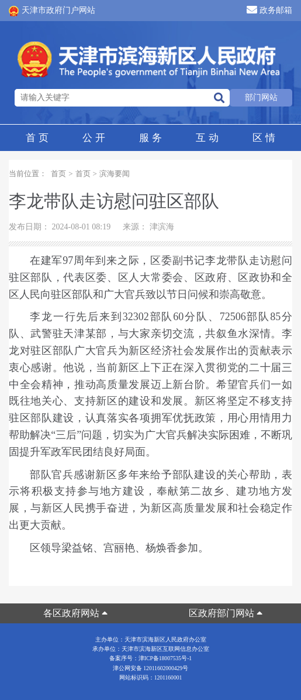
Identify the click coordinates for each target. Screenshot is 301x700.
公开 (93, 137)
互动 (207, 137)
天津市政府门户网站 (52, 11)
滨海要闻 (114, 173)
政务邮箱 (269, 9)
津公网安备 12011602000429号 (150, 668)
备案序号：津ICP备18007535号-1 (150, 658)
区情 (263, 137)
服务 (150, 137)
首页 (37, 137)
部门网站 (261, 97)
